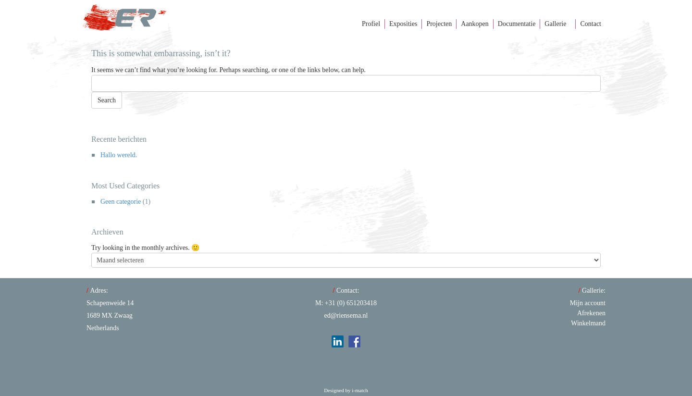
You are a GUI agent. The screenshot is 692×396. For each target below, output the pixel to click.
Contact (590, 23)
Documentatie (517, 23)
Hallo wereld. (118, 155)
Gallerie (555, 23)
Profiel (371, 23)
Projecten (439, 23)
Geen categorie (120, 201)
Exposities (403, 23)
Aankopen (475, 23)
